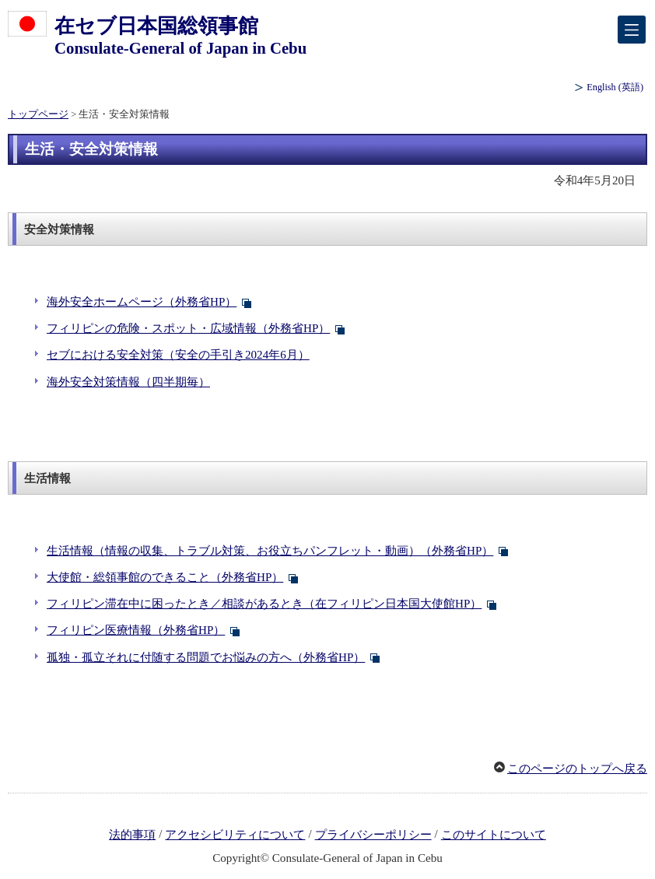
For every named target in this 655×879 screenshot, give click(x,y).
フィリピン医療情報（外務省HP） (136, 630)
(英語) (615, 87)
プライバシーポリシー (373, 834)
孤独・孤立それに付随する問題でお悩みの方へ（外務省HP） (206, 657)
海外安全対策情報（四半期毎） (128, 382)
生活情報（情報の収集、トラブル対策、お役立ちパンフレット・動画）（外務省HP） (270, 551)
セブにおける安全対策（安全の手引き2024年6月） (178, 354)
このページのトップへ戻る (577, 768)
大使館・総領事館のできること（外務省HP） (165, 577)
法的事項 (132, 834)
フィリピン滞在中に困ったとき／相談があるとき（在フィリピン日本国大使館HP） (264, 603)
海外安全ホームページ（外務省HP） (141, 302)
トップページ (38, 114)
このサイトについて (493, 834)
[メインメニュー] (632, 30)
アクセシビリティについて (235, 834)
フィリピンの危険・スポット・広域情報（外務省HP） (188, 328)
